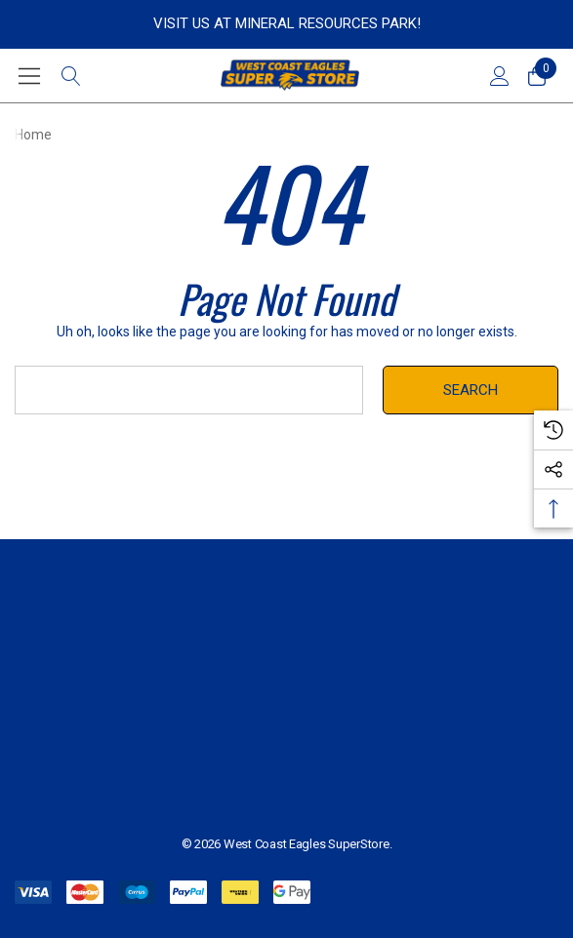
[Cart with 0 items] (535, 76)
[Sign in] (498, 76)
